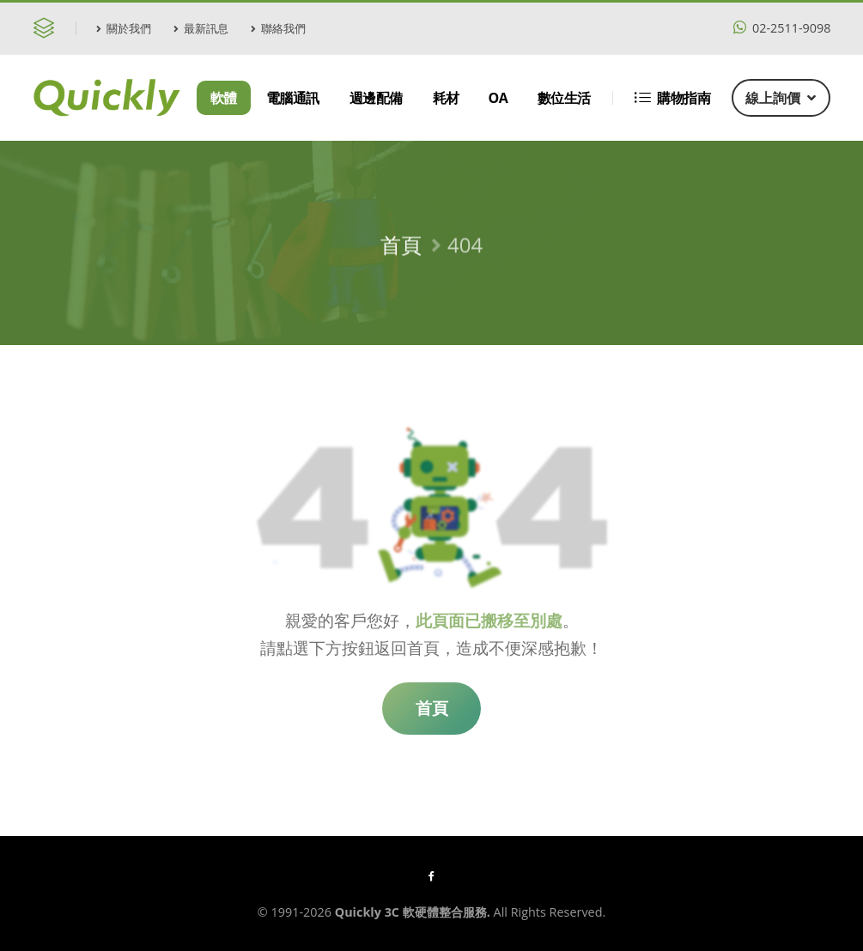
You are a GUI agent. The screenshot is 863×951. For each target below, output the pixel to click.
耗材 (446, 97)
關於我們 (123, 28)
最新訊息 (200, 28)
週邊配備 (376, 97)
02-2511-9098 (781, 28)
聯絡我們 (278, 28)
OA (498, 97)
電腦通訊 (292, 97)
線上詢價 (780, 97)
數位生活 (564, 97)
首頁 (401, 250)
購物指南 (673, 97)
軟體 (223, 97)
